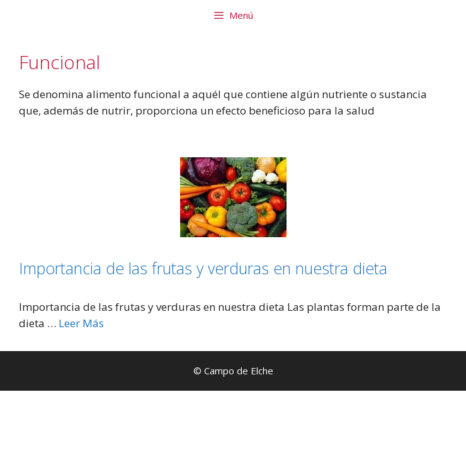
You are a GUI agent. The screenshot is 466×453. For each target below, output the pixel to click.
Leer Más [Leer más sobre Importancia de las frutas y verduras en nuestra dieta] (81, 323)
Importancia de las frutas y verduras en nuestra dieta (203, 268)
